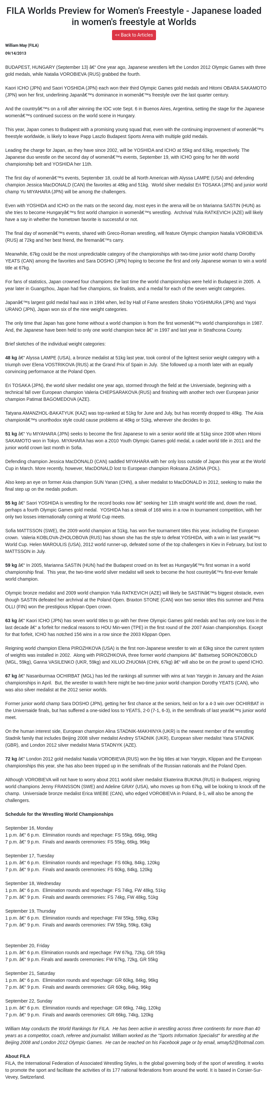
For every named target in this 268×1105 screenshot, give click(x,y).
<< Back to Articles (134, 35)
